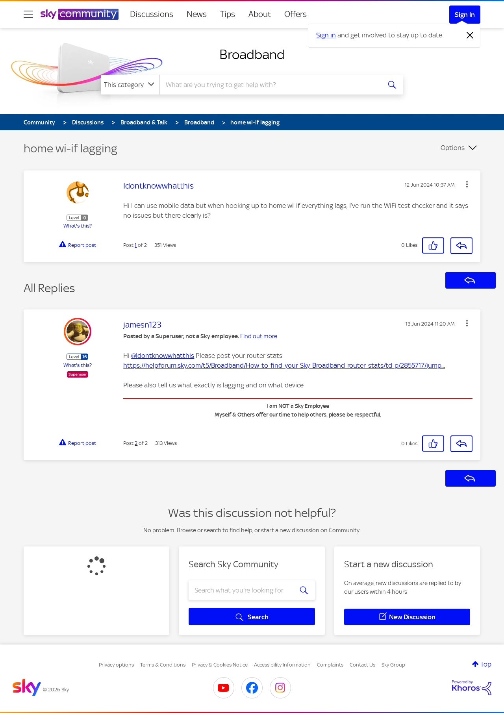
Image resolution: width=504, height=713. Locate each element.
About (259, 14)
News (197, 14)
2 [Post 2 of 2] (136, 443)
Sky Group (393, 665)
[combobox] (269, 84)
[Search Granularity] (130, 84)
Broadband (252, 54)
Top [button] (485, 664)
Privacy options (116, 665)
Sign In (465, 15)
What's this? (77, 226)
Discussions (151, 14)
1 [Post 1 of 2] (136, 245)
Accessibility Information (282, 665)
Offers (295, 14)
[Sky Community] (80, 14)
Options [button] (453, 148)
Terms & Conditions (162, 665)
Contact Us (362, 665)
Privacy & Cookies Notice (220, 665)
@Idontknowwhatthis (162, 355)
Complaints (330, 665)
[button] (466, 184)
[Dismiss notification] (470, 35)
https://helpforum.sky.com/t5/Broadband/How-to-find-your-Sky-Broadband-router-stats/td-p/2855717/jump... (284, 365)
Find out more (258, 336)
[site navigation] (28, 14)
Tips (227, 14)
